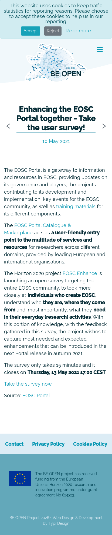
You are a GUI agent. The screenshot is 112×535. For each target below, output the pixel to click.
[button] (100, 49)
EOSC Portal (36, 395)
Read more (78, 30)
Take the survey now (28, 384)
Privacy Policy (48, 444)
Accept (30, 30)
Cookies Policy (90, 444)
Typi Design (59, 523)
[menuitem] (14, 444)
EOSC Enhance (80, 273)
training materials (76, 206)
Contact (14, 444)
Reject (53, 30)
